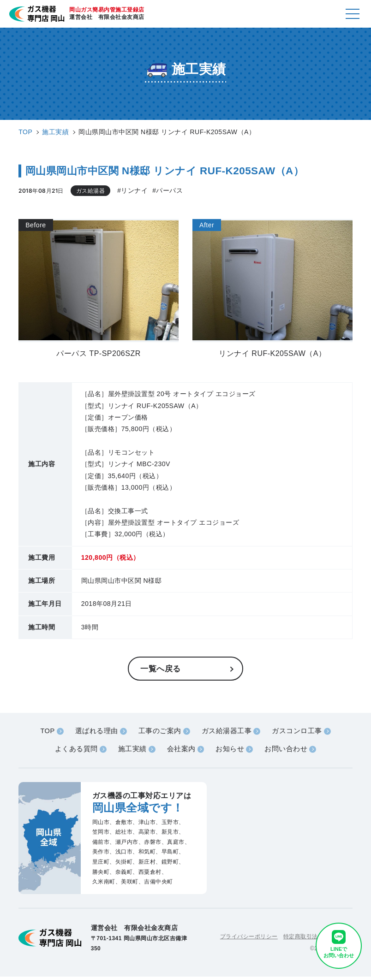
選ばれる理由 (96, 731)
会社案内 (181, 750)
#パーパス (168, 191)
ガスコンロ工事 (297, 731)
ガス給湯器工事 (227, 731)
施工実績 (132, 750)
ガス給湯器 (90, 190)
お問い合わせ (286, 750)
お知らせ (230, 750)
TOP (47, 731)
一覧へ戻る (161, 668)
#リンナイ (132, 191)
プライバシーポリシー (249, 937)
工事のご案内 (159, 731)
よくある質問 (75, 750)
